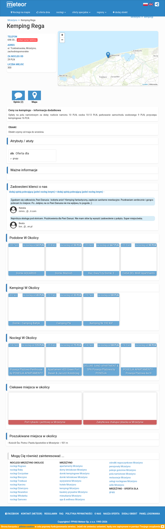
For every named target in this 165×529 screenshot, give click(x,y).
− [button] (62, 40)
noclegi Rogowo (18, 466)
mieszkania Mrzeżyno (70, 495)
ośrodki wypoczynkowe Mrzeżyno (126, 462)
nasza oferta (111, 513)
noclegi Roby (16, 470)
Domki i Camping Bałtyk (26, 323)
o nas (98, 513)
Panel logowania (149, 513)
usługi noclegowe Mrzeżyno (123, 481)
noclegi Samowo (18, 499)
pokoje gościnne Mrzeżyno (122, 470)
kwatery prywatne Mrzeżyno (73, 492)
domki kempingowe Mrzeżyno (75, 473)
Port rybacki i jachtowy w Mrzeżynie (45, 422)
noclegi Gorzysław (19, 473)
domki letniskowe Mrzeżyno (73, 477)
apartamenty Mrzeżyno (71, 466)
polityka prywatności (79, 513)
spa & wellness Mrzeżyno (72, 499)
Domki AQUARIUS (26, 273)
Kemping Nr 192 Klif (101, 323)
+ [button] (62, 35)
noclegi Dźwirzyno (19, 488)
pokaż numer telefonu (27, 40)
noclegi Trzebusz (18, 481)
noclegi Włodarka (18, 495)
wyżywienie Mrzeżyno (70, 481)
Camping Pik (64, 323)
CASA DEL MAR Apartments (139, 273)
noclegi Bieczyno (18, 477)
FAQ (61, 513)
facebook (12, 513)
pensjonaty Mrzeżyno (120, 466)
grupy (112, 492)
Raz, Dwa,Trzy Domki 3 (101, 273)
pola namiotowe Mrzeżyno (122, 474)
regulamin (50, 513)
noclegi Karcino (17, 484)
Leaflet (145, 84)
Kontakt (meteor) (31, 513)
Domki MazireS (63, 273)
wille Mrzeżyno (116, 485)
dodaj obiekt (129, 513)
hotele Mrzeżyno (68, 484)
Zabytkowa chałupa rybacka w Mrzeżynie (120, 422)
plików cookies (26, 526)
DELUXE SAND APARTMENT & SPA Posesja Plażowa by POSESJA (101, 369)
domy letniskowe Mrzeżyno (73, 470)
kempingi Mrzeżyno (69, 488)
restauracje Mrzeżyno (120, 477)
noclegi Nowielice (19, 492)
